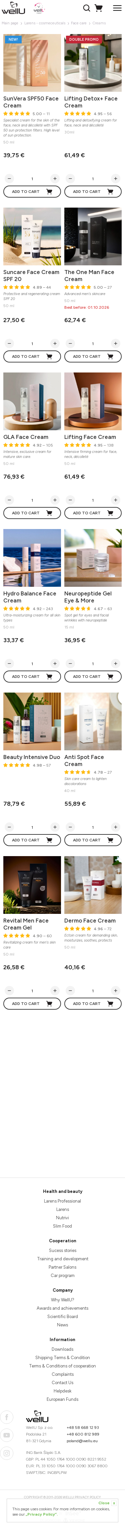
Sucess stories (62, 1250)
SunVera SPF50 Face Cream (31, 102)
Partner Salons (62, 1267)
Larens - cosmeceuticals (44, 23)
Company (63, 1290)
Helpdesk (62, 1390)
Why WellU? (62, 1299)
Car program (63, 1275)
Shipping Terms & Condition (62, 1357)
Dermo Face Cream (90, 920)
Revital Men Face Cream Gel (26, 924)
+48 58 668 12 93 (83, 1427)
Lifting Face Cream (90, 437)
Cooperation (62, 1240)
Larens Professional (62, 1201)
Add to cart (32, 191)
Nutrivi (62, 1217)
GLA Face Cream (25, 437)
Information (62, 1339)
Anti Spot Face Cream (84, 760)
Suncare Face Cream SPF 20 (31, 275)
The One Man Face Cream (89, 275)
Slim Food (62, 1226)
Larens (62, 1209)
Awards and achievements (62, 1308)
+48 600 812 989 (83, 1434)
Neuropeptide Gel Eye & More (88, 597)
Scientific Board (62, 1316)
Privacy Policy (88, 1497)
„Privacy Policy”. (42, 1514)
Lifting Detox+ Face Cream (91, 102)
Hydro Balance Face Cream (29, 597)
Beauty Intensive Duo (31, 757)
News (62, 1324)
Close (107, 1503)
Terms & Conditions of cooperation (62, 1365)
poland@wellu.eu (82, 1441)
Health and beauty (62, 1191)
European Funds (62, 1399)
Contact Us (62, 1382)
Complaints (63, 1374)
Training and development (62, 1258)
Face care (79, 23)
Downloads (62, 1349)
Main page (10, 23)
